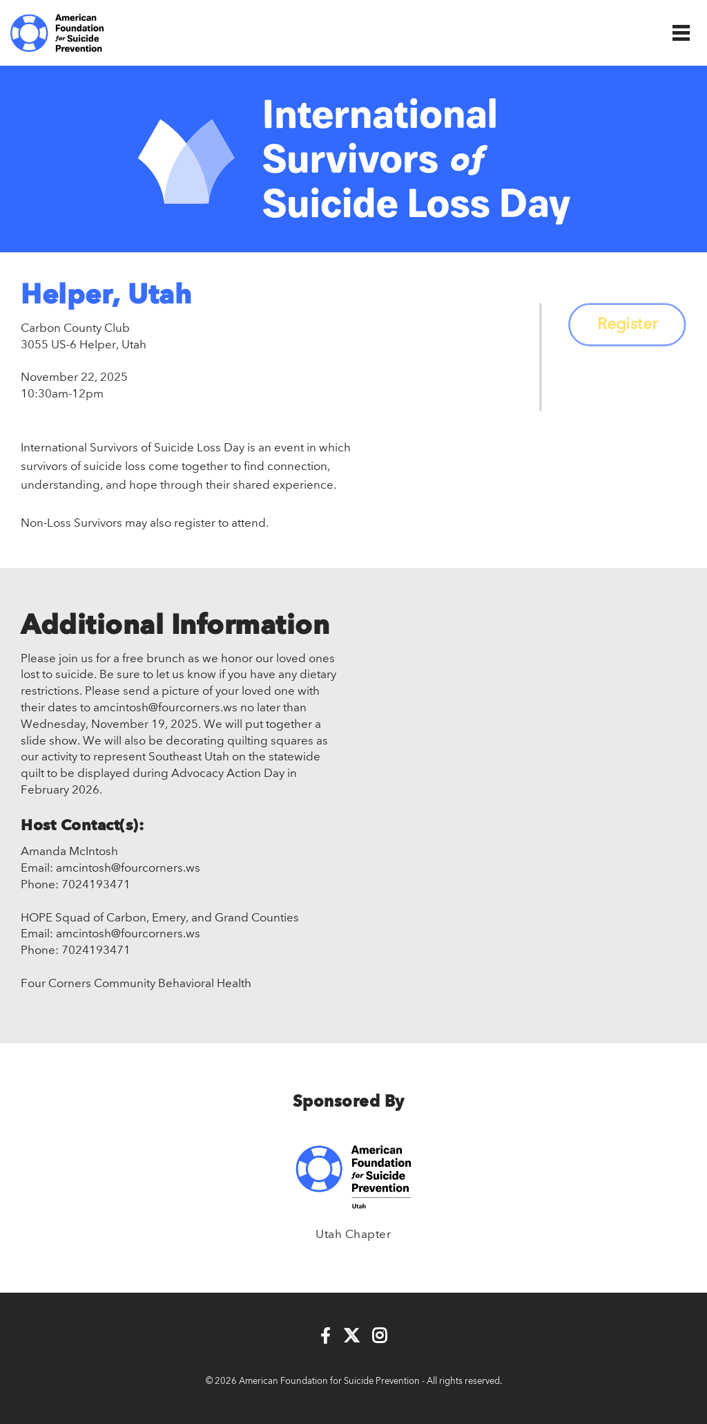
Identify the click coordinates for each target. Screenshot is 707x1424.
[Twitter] (351, 1337)
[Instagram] (379, 1337)
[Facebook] (325, 1337)
